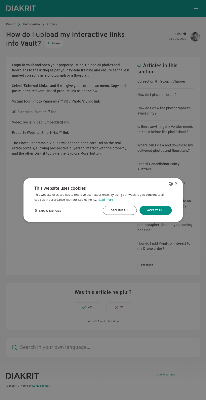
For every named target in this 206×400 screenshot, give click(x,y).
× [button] (176, 183)
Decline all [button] (120, 210)
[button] (47, 210)
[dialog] (103, 200)
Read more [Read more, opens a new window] (105, 199)
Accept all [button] (155, 210)
